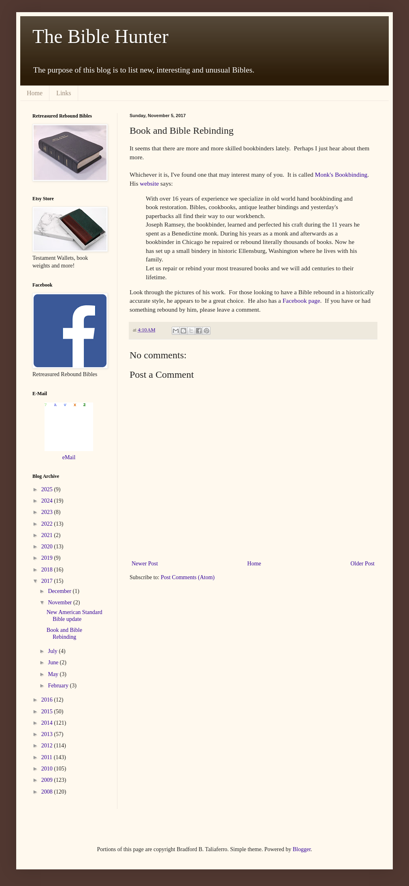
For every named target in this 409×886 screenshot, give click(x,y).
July (53, 651)
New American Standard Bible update (74, 615)
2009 (47, 780)
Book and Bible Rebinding (64, 633)
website (149, 183)
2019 (47, 558)
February (59, 686)
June (54, 662)
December (60, 591)
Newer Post (145, 564)
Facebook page (301, 300)
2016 (47, 700)
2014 (47, 723)
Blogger (302, 849)
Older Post (363, 564)
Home (35, 93)
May (54, 674)
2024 (47, 501)
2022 (47, 524)
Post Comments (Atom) (188, 577)
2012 (47, 746)
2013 (47, 734)
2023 (47, 512)
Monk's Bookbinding (341, 174)
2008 (47, 792)
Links (63, 93)
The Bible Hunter (100, 36)
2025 (47, 489)
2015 (47, 711)
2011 (47, 757)
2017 (47, 581)
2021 (47, 535)
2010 (47, 769)
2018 (47, 570)
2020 (47, 547)
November (60, 602)
